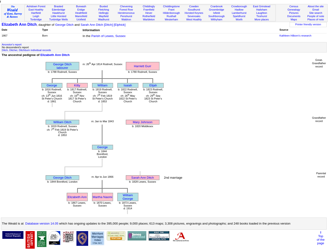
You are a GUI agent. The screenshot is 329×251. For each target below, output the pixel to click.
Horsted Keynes (194, 12)
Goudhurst (194, 9)
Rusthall (171, 16)
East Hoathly (36, 9)
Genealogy (293, 9)
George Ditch (64, 24)
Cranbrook (216, 6)
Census (293, 6)
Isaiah (128, 85)
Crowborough (239, 6)
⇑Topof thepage (321, 238)
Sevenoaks (194, 16)
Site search (315, 12)
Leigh (36, 16)
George (52, 85)
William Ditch (62, 122)
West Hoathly (194, 19)
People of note (315, 16)
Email (315, 9)
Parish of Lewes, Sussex (108, 36)
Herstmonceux (126, 12)
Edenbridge (58, 9)
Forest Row (126, 9)
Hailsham (261, 9)
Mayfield (103, 16)
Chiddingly (149, 6)
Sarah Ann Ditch (142, 177)
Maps (294, 19)
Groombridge (216, 9)
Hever (148, 12)
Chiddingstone (171, 6)
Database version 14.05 (41, 223)
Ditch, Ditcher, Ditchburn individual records (26, 50)
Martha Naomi (102, 197)
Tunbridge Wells (58, 19)
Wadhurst (103, 19)
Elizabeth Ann (77, 197)
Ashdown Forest (35, 6)
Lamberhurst (239, 12)
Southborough (216, 16)
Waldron (126, 19)
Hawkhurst (58, 12)
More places (262, 19)
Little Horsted (58, 16)
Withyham (216, 19)
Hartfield (36, 12)
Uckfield (81, 19)
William (103, 85)
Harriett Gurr (142, 66)
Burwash (81, 6)
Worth (239, 19)
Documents (293, 16)
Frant (171, 9)
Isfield (216, 12)
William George (128, 196)
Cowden (194, 6)
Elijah (153, 85)
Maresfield (81, 16)
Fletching (103, 9)
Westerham (171, 19)
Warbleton (149, 19)
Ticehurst (261, 16)
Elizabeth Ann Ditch (19, 24)
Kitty (77, 85)
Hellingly (104, 12)
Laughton (261, 12)
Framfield (148, 9)
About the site (316, 6)
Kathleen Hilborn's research (295, 35)
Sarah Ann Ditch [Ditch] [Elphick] (102, 24)
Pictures (294, 12)
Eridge (81, 9)
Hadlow (239, 9)
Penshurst (126, 16)
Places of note (315, 19)
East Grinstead (261, 6)
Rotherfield (149, 16)
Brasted (58, 6)
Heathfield (81, 12)
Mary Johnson (142, 122)
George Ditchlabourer (62, 66)
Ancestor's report (12, 44)
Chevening (126, 6)
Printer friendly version (308, 24)
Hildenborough (171, 12)
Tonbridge (36, 19)
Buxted (104, 6)
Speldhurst (239, 16)
